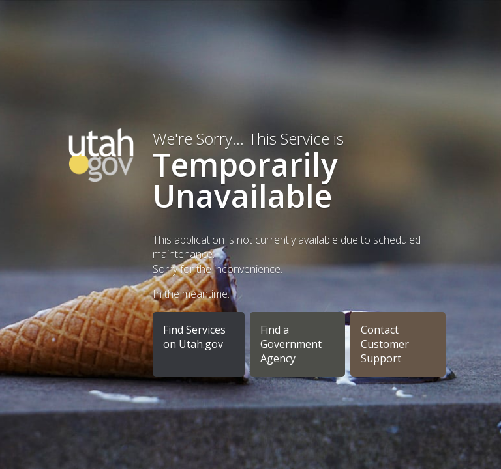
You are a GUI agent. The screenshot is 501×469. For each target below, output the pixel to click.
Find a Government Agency (291, 344)
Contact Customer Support (385, 344)
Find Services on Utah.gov (194, 336)
